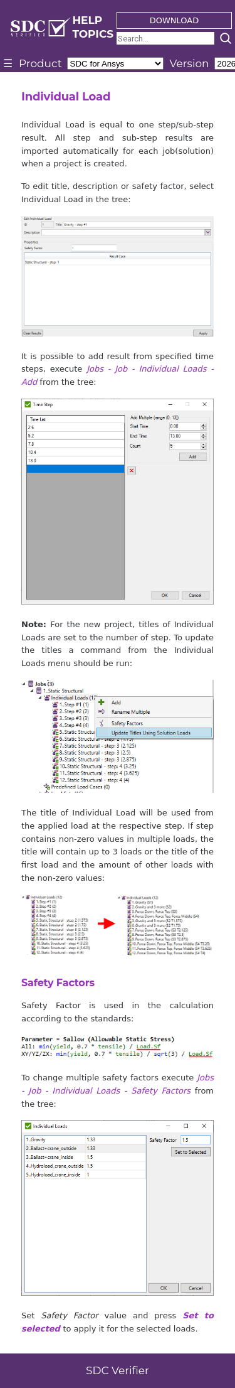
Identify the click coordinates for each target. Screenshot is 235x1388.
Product (40, 63)
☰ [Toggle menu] (8, 63)
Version (189, 63)
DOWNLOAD (174, 20)
